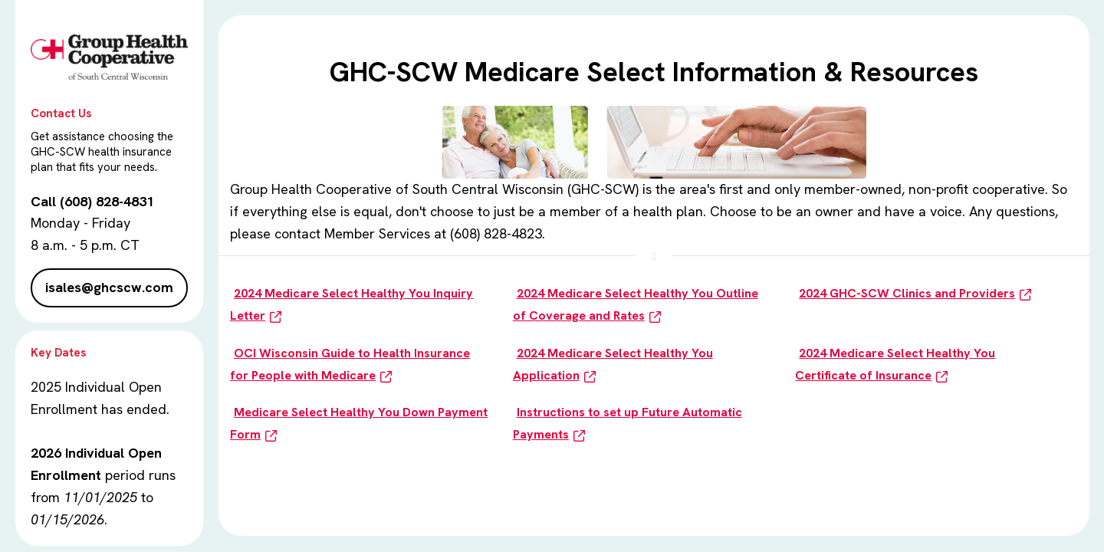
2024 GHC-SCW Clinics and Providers (907, 293)
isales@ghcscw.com (109, 287)
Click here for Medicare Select (642, 479)
